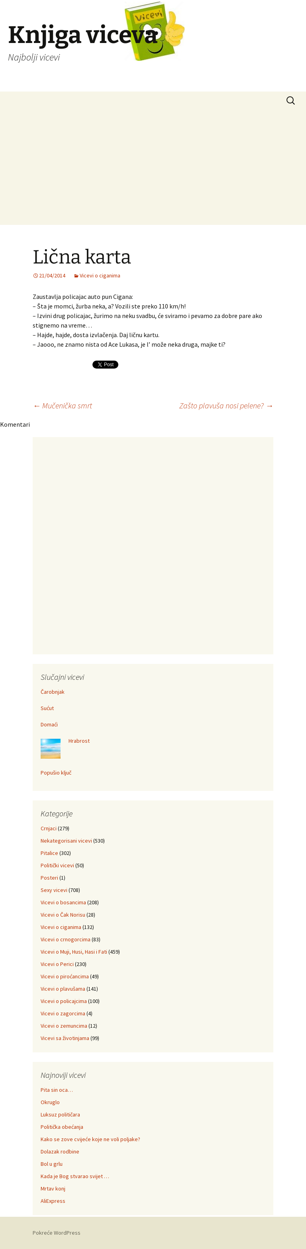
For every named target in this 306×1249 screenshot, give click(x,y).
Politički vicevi (57, 865)
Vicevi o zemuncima (64, 1025)
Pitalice (49, 853)
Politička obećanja (62, 1126)
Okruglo (50, 1102)
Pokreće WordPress (56, 1232)
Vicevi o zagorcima (63, 1013)
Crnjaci (49, 828)
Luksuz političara (60, 1114)
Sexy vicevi (54, 890)
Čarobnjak (53, 691)
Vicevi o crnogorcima (65, 939)
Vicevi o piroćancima (65, 976)
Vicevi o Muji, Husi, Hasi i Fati (74, 951)
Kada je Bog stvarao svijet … (75, 1176)
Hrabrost (79, 740)
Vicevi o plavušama (63, 988)
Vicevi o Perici (57, 964)
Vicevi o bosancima (63, 902)
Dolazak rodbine (60, 1151)
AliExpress (53, 1200)
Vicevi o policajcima (64, 1001)
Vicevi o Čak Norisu (63, 914)
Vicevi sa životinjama (65, 1038)
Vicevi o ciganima (100, 275)
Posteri (49, 877)
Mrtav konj (53, 1188)
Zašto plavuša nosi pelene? (226, 405)
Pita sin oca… (57, 1089)
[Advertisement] (153, 169)
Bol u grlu (52, 1163)
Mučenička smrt (62, 405)
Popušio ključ (56, 772)
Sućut (47, 708)
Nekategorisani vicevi (66, 840)
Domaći (49, 724)
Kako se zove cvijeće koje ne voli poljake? (90, 1139)
